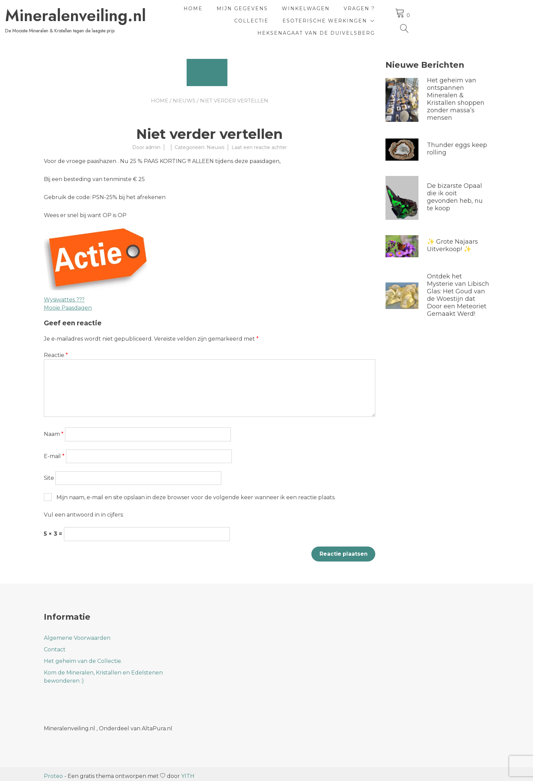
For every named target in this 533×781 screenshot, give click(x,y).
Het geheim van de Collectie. (83, 656)
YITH (187, 771)
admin (152, 143)
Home (221, 12)
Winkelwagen (334, 12)
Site (49, 473)
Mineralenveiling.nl (114, 13)
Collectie (434, 12)
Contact (55, 645)
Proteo (53, 771)
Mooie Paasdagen (68, 303)
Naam (54, 429)
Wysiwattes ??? (64, 295)
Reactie (56, 350)
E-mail (54, 451)
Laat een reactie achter (259, 143)
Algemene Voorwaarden (77, 633)
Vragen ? (387, 12)
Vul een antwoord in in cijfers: (84, 510)
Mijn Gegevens (270, 12)
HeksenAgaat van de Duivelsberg (393, 24)
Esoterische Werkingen (270, 24)
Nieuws (184, 96)
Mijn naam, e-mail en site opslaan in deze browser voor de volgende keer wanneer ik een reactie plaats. (196, 492)
